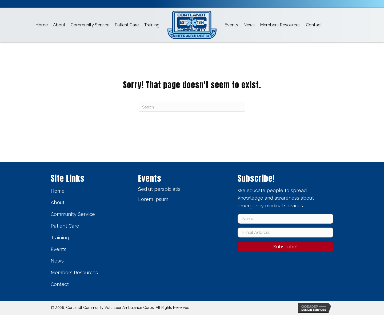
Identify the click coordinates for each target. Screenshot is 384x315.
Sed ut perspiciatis (159, 189)
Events (58, 249)
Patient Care (65, 226)
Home (58, 191)
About (58, 202)
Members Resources (74, 272)
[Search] (192, 107)
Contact (60, 284)
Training (60, 237)
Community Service (73, 214)
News (57, 261)
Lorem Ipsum (153, 199)
